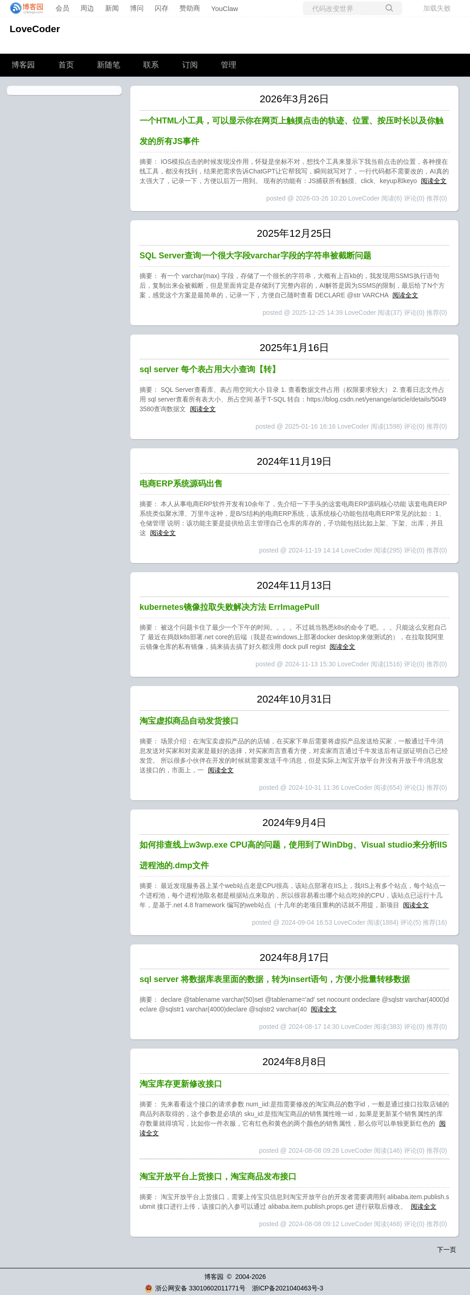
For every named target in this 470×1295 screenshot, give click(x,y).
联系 (151, 65)
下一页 (446, 1249)
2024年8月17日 (295, 957)
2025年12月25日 (294, 233)
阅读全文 (434, 180)
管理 (228, 65)
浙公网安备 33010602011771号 (195, 1288)
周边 (87, 8)
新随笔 (108, 65)
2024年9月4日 (294, 822)
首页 (66, 65)
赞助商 (189, 8)
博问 (137, 8)
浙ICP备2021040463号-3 (288, 1288)
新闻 (112, 8)
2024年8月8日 (294, 1061)
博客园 (23, 65)
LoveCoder (35, 28)
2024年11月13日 (294, 585)
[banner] (24, 8)
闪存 (161, 8)
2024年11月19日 (294, 461)
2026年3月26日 (295, 99)
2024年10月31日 (294, 699)
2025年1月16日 (295, 347)
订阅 (190, 65)
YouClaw (224, 8)
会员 (62, 8)
